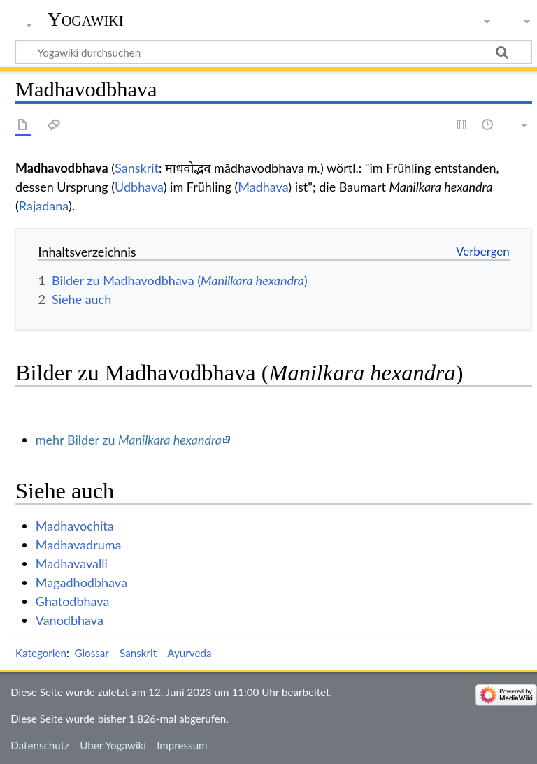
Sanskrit (137, 167)
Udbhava (139, 186)
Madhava (263, 186)
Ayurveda (189, 653)
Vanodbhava (69, 620)
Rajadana (44, 205)
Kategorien (40, 653)
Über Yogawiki (113, 745)
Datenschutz (39, 745)
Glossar (91, 653)
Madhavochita (75, 525)
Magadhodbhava (81, 582)
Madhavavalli (72, 563)
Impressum (182, 745)
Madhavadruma (79, 544)
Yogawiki (86, 19)
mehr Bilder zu (129, 439)
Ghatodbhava (73, 601)
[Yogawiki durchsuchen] (273, 52)
